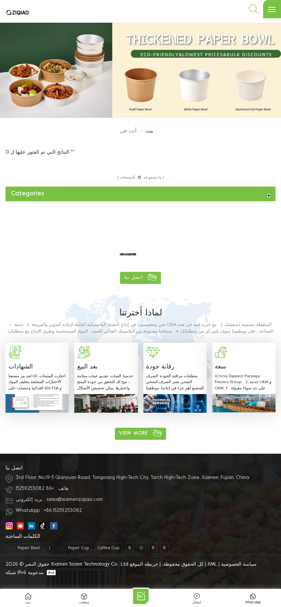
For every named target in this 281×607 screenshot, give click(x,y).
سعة (220, 367)
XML (212, 564)
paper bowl (29, 548)
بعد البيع (87, 367)
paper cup (78, 548)
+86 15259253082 (35, 489)
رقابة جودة (160, 367)
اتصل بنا (133, 278)
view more (133, 433)
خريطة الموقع (144, 564)
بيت (149, 131)
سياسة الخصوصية (238, 564)
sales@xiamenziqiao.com (74, 500)
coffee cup (108, 548)
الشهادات (20, 367)
